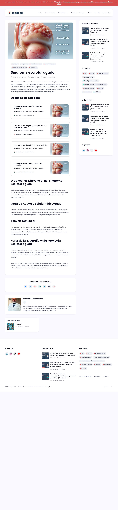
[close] (116, 3)
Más (90, 13)
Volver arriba (108, 387)
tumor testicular (49, 64)
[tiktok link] (91, 150)
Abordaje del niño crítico (91, 81)
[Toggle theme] (98, 13)
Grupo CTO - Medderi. (16, 387)
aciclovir (97, 92)
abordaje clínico (88, 77)
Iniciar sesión (106, 13)
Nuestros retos (50, 13)
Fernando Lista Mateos (19, 77)
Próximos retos (63, 13)
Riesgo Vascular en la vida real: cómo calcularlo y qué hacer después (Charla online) (99, 43)
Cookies (105, 376)
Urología (15, 64)
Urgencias (24, 64)
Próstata (18, 324)
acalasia (100, 88)
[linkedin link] (83, 150)
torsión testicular (35, 64)
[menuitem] (39, 13)
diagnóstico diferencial (19, 68)
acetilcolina (87, 92)
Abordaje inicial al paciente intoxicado (95, 84)
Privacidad (97, 376)
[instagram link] (87, 150)
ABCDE (91, 73)
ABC (85, 73)
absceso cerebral (88, 88)
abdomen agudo (102, 73)
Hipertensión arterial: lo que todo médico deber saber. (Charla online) (99, 30)
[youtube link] (95, 150)
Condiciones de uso (85, 376)
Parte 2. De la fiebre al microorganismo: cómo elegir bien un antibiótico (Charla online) (98, 56)
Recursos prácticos (77, 13)
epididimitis (33, 68)
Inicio (39, 13)
